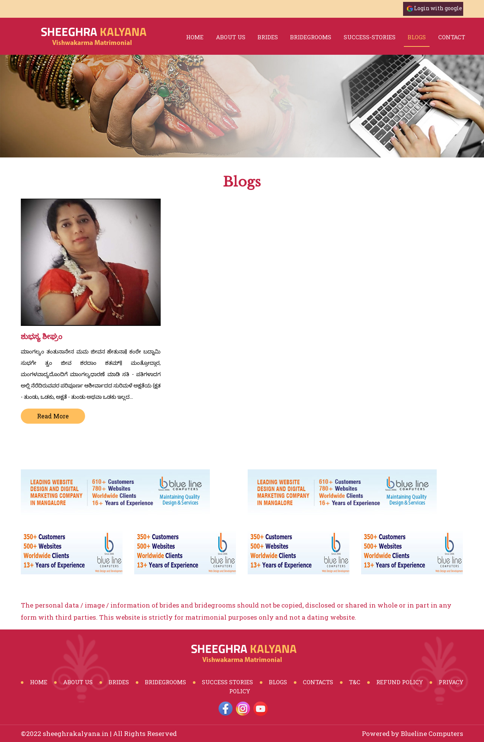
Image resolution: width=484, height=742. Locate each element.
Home (194, 37)
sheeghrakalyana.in (76, 733)
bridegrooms (310, 37)
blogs (417, 37)
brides (268, 37)
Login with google (438, 8)
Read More (53, 416)
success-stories (370, 37)
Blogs (278, 682)
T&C (354, 682)
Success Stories (227, 682)
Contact (451, 37)
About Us (230, 37)
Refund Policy (399, 682)
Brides (119, 682)
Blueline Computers (432, 733)
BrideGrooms (165, 682)
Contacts (318, 682)
